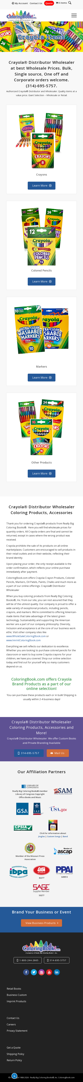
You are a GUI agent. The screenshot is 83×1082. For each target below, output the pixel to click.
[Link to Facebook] (26, 972)
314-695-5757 (58, 960)
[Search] (65, 15)
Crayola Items (41, 37)
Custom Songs (54, 836)
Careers (11, 1024)
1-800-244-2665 (28, 960)
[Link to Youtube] (49, 972)
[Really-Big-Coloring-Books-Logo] (34, 15)
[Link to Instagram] (41, 972)
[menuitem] (22, 3)
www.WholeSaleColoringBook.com (26, 636)
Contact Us (38, 3)
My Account (22, 3)
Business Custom (17, 995)
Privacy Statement (17, 1030)
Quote (51, 3)
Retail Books (14, 988)
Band (65, 836)
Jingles (41, 836)
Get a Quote (14, 1047)
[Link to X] (34, 972)
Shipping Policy (15, 1054)
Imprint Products (16, 1001)
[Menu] (72, 15)
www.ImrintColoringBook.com (23, 640)
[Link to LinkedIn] (57, 972)
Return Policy (14, 1060)
